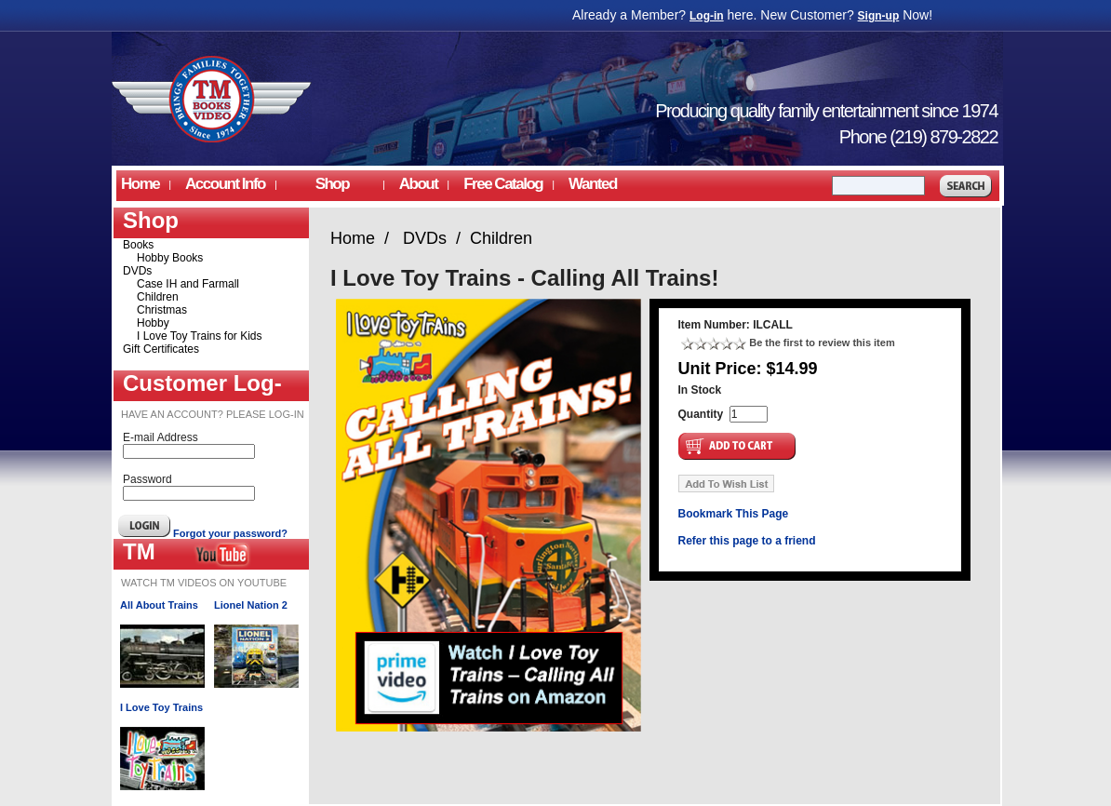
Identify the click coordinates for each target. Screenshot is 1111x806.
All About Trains (159, 605)
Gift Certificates (161, 349)
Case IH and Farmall (188, 283)
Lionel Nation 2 (251, 605)
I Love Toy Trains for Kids (199, 336)
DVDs (137, 270)
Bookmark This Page (733, 513)
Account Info (225, 184)
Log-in (706, 15)
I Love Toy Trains (161, 707)
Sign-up (879, 15)
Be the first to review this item (821, 342)
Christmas (162, 309)
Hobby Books (170, 257)
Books (138, 244)
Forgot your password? (230, 533)
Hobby (153, 322)
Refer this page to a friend (747, 540)
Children (158, 296)
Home (140, 184)
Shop (332, 184)
